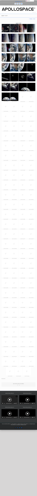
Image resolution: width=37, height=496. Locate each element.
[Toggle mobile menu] (35, 12)
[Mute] (32, 403)
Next (34, 18)
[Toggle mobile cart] (33, 12)
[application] (9, 399)
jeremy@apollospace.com (18, 1)
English (28, 0)
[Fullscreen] (16, 403)
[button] (10, 400)
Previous (31, 18)
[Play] (2, 403)
